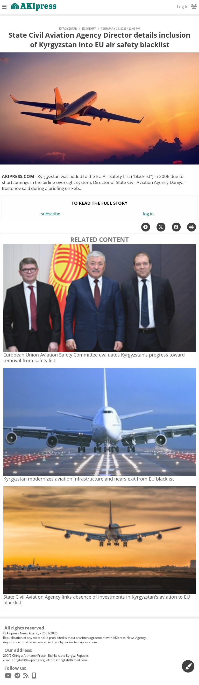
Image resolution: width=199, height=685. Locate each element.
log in (148, 214)
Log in (187, 7)
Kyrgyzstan (68, 28)
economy (89, 28)
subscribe (50, 214)
